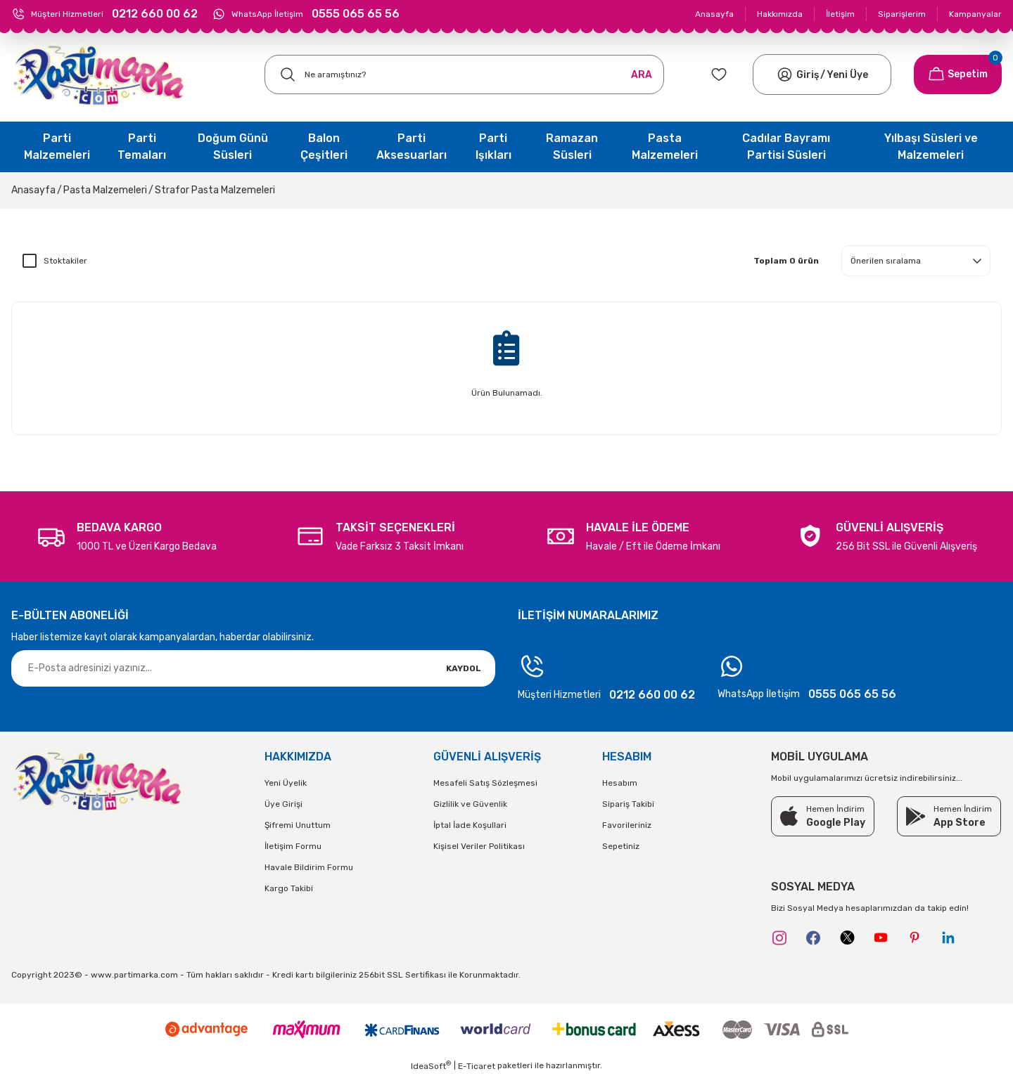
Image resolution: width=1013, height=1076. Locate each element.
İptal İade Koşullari (470, 825)
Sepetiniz (620, 846)
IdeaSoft (431, 1065)
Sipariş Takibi (628, 804)
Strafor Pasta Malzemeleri (215, 190)
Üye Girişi (283, 804)
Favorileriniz (626, 825)
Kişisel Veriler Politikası (479, 846)
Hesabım (619, 783)
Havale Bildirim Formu (309, 867)
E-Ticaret (476, 1066)
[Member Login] (785, 74)
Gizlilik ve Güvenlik (470, 804)
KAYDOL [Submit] (463, 668)
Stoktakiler (65, 261)
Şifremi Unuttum (298, 825)
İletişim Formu (293, 846)
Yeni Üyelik (286, 783)
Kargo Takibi (289, 888)
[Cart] (958, 74)
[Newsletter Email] (253, 668)
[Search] (464, 74)
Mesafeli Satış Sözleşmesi (485, 783)
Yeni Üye (847, 75)
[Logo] (98, 75)
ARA (641, 75)
